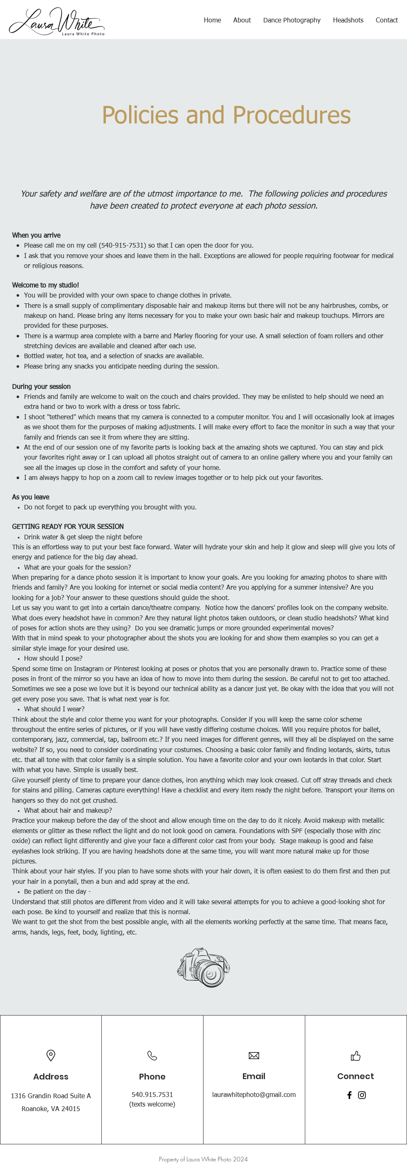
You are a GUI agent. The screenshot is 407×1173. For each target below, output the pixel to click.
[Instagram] (362, 1095)
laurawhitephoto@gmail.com (254, 1095)
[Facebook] (349, 1095)
